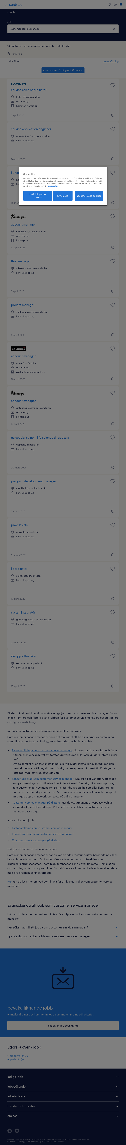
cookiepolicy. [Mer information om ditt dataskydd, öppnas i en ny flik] (53, 186)
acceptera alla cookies (89, 195)
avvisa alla (62, 195)
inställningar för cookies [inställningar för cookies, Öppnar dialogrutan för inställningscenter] (38, 196)
